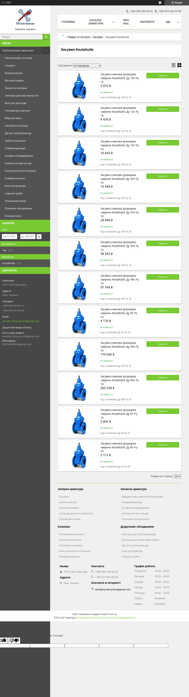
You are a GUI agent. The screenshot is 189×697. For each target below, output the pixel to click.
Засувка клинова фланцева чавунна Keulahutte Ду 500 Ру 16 (119, 346)
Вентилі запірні (14, 80)
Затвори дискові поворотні (22, 95)
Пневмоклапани (15, 178)
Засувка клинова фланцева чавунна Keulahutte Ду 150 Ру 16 (119, 145)
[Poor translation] (14, 640)
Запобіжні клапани (16, 125)
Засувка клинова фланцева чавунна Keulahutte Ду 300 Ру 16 (119, 246)
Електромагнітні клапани (20, 170)
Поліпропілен (13, 216)
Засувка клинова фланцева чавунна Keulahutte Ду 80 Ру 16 (118, 447)
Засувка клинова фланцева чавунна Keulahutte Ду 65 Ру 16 (118, 413)
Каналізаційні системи (18, 58)
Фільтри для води (15, 103)
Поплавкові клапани (17, 110)
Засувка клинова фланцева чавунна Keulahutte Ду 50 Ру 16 (118, 313)
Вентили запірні (69, 507)
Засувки (10, 65)
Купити (162, 75)
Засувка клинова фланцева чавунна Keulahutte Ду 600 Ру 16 (119, 380)
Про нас (126, 22)
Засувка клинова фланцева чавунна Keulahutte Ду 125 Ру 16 (119, 111)
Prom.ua (112, 614)
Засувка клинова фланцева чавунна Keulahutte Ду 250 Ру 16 (119, 212)
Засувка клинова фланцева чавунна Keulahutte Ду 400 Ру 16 (119, 279)
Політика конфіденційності (121, 617)
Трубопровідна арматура (18, 50)
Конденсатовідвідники (19, 155)
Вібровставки (13, 118)
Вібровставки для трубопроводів (142, 496)
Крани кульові (13, 73)
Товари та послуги (78, 37)
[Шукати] (46, 37)
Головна (68, 21)
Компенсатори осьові (18, 163)
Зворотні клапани (16, 88)
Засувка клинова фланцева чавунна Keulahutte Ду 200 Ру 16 (119, 178)
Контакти (147, 21)
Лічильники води (15, 201)
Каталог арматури (95, 22)
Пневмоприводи (15, 148)
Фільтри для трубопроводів (139, 534)
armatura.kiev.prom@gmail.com (20, 321)
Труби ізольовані (15, 140)
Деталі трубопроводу (18, 133)
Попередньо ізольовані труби (140, 540)
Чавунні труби (14, 193)
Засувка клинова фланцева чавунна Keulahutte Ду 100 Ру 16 (119, 78)
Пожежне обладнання (18, 208)
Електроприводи (15, 186)
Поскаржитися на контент (91, 617)
